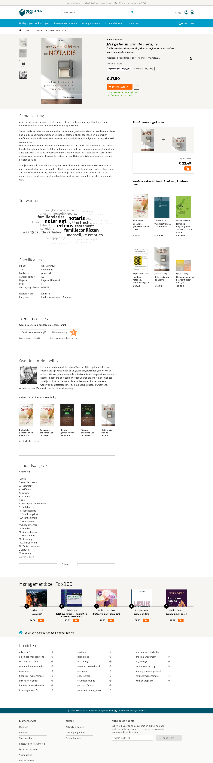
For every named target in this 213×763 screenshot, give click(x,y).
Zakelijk (70, 720)
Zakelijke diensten (75, 727)
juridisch (94, 652)
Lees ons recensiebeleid (29, 338)
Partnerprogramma (75, 732)
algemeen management (36, 657)
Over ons (23, 727)
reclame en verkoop (153, 666)
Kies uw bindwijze (114, 64)
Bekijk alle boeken (27, 441)
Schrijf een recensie (32, 332)
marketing (94, 661)
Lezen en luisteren (28, 749)
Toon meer (66, 564)
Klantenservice (27, 720)
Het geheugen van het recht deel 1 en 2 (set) (185, 280)
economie (36, 671)
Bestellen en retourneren (32, 744)
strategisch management (153, 671)
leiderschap (94, 657)
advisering (36, 652)
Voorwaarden (25, 738)
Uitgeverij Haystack (50, 280)
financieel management (36, 676)
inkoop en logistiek (36, 680)
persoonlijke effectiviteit (153, 652)
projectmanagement (153, 657)
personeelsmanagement (94, 690)
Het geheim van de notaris (57, 30)
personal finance (94, 685)
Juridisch (39, 30)
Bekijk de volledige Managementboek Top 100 (49, 632)
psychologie (153, 661)
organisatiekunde (94, 680)
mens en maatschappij (94, 666)
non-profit (94, 671)
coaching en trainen (36, 661)
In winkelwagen (120, 86)
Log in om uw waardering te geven (64, 338)
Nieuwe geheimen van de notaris (67, 433)
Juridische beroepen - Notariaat (56, 297)
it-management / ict (36, 690)
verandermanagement (153, 676)
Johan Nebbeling (115, 39)
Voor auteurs (25, 755)
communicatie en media (36, 666)
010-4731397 (188, 23)
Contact (23, 732)
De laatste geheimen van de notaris (26, 433)
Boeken (29, 30)
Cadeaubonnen (73, 738)
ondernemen (94, 676)
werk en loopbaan (153, 680)
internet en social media (36, 685)
